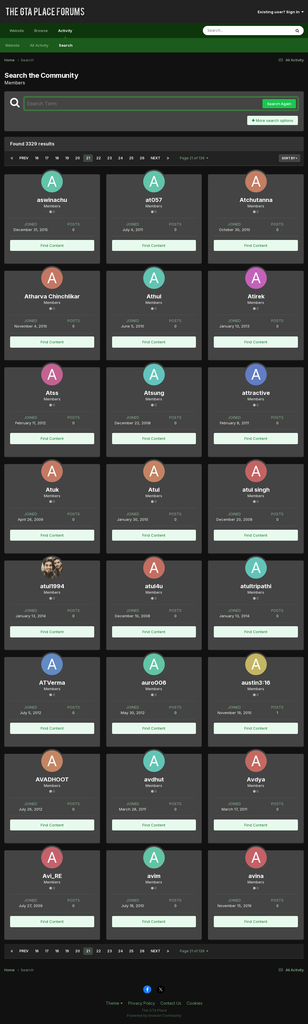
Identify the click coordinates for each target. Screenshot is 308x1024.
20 (77, 158)
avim (153, 875)
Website (17, 30)
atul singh (256, 489)
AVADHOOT (52, 779)
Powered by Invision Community (154, 1015)
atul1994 (52, 586)
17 (47, 158)
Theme (114, 1003)
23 (109, 158)
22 (98, 158)
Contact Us (170, 1003)
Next (155, 158)
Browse (41, 30)
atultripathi (255, 586)
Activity (65, 33)
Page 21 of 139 (194, 158)
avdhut (154, 779)
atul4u (154, 586)
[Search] (231, 30)
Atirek (255, 296)
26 (142, 158)
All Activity (39, 45)
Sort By (289, 158)
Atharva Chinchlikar (52, 296)
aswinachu (52, 199)
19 (67, 158)
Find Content (52, 245)
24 (120, 158)
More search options (272, 120)
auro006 (153, 682)
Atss (52, 392)
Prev (24, 158)
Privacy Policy (141, 1003)
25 (131, 158)
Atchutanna (256, 199)
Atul (154, 489)
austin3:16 (255, 682)
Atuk (52, 489)
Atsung (154, 392)
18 (57, 158)
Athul (153, 296)
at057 (154, 199)
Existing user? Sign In (281, 12)
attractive (256, 392)
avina (256, 875)
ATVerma (52, 682)
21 (88, 158)
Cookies (195, 1003)
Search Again (279, 103)
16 (37, 158)
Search (66, 45)
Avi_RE (52, 875)
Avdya (256, 779)
